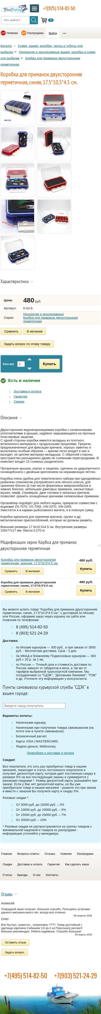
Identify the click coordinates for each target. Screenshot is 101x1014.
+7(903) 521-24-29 (75, 975)
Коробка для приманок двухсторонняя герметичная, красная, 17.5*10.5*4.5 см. (29, 561)
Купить (49, 364)
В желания (35, 331)
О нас (37, 875)
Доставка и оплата (27, 391)
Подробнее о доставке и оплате (50, 753)
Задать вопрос (14, 952)
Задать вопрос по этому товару (27, 344)
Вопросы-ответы (28, 853)
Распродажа (35, 33)
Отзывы (50, 853)
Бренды (22, 875)
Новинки (12, 33)
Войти (53, 33)
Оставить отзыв (15, 942)
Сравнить (11, 331)
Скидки (19, 401)
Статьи (7, 875)
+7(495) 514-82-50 (25, 975)
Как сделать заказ (77, 864)
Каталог (6, 46)
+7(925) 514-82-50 (59, 8)
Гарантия (20, 396)
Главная (6, 853)
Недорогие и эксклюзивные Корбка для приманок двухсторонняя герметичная (50, 317)
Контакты (52, 875)
